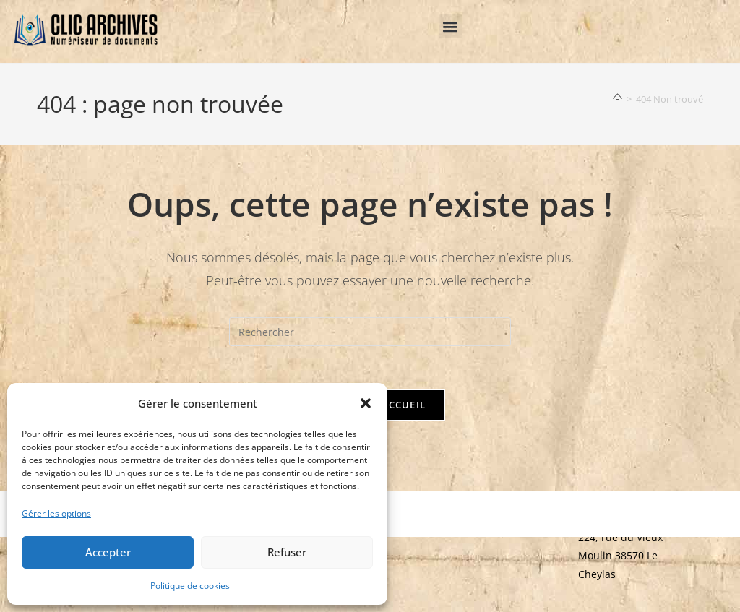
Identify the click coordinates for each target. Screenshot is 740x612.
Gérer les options (56, 513)
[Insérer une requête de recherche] (370, 331)
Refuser (286, 552)
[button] (365, 403)
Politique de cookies (190, 585)
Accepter (108, 552)
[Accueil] (617, 98)
